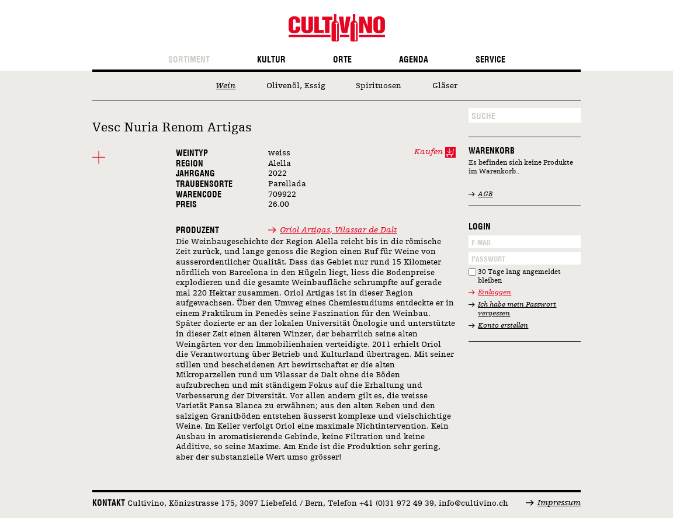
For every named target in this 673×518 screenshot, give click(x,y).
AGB (485, 194)
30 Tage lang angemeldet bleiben (519, 276)
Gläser (444, 86)
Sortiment (189, 60)
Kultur (271, 60)
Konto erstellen (503, 325)
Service (490, 60)
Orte (342, 60)
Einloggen (494, 292)
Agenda (413, 60)
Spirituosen (378, 86)
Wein (225, 86)
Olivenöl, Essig (295, 86)
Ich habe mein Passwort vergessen (517, 309)
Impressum (559, 503)
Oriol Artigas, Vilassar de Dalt (338, 230)
